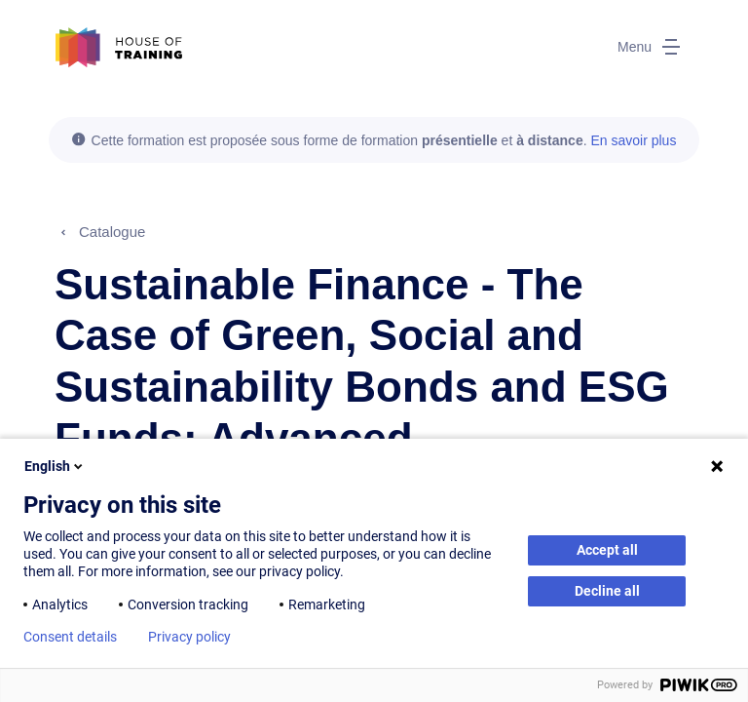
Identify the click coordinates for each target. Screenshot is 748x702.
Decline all (607, 591)
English (55, 466)
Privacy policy (189, 636)
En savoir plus (633, 140)
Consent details (70, 636)
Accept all (607, 550)
